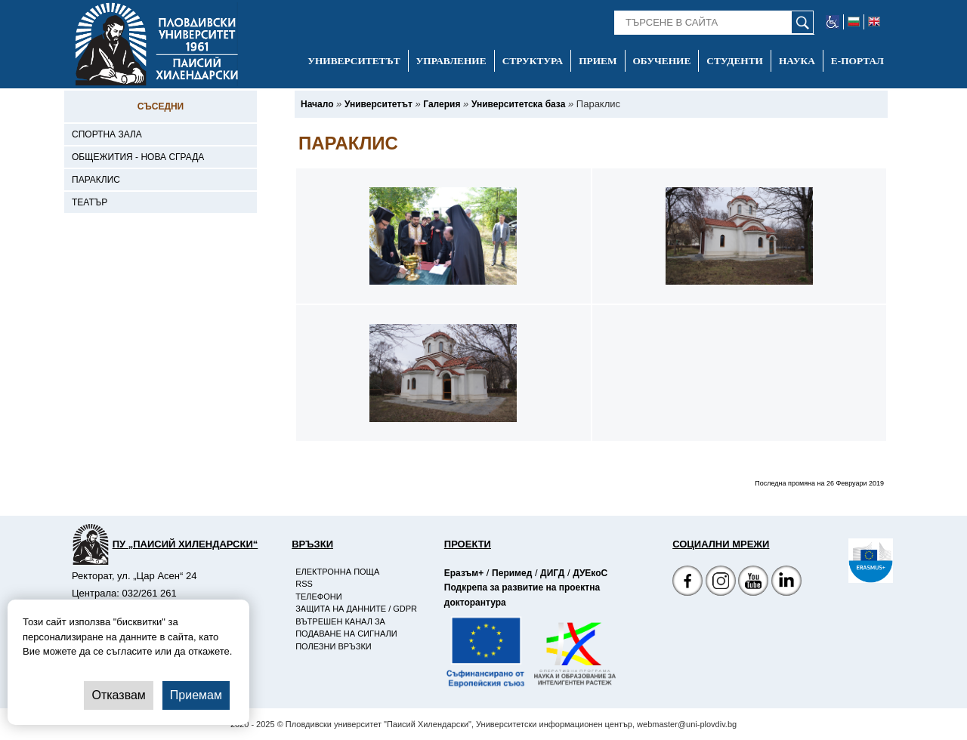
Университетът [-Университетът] (353, 60)
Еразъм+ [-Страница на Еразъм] (464, 573)
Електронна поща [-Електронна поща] (337, 571)
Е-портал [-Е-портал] (857, 60)
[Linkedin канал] (786, 583)
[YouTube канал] (753, 583)
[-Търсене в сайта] (714, 23)
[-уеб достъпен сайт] (833, 21)
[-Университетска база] (518, 104)
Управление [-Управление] (451, 60)
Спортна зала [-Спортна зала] (107, 134)
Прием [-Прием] (597, 60)
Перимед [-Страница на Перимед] (512, 573)
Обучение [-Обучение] (662, 60)
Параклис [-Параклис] (96, 179)
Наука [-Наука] (797, 60)
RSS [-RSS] (304, 583)
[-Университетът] (378, 104)
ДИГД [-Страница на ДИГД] (552, 573)
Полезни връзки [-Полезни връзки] (333, 646)
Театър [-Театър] (89, 202)
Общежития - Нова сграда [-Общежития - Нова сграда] (138, 157)
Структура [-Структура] (533, 60)
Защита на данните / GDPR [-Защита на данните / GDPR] (356, 608)
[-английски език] (874, 21)
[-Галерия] (441, 104)
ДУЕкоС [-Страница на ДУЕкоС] (590, 573)
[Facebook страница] (721, 583)
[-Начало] (317, 104)
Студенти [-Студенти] (734, 60)
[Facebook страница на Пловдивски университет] (687, 583)
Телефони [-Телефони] (318, 596)
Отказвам (118, 695)
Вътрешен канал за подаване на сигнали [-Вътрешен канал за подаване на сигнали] (346, 628)
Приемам (196, 695)
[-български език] (854, 21)
